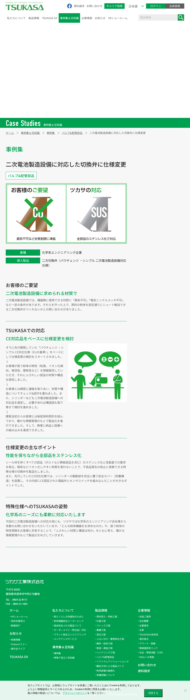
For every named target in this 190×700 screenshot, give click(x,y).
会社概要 (144, 620)
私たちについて (16, 18)
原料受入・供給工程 (151, 149)
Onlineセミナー (19, 644)
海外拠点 (144, 638)
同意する (153, 693)
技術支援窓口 (18, 620)
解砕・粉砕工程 (148, 197)
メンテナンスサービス (65, 638)
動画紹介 (15, 625)
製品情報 (33, 18)
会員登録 (174, 6)
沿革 (141, 629)
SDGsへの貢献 (146, 657)
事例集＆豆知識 (69, 18)
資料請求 (79, 6)
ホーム (14, 610)
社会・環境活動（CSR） (151, 652)
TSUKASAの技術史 (148, 634)
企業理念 (144, 625)
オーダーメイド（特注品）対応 (70, 629)
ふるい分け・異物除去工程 (155, 189)
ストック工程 (147, 165)
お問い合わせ (94, 6)
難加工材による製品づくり (110, 666)
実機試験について (106, 675)
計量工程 (144, 157)
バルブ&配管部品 (21, 175)
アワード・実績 (147, 643)
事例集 (57, 653)
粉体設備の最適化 (106, 670)
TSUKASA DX (49, 18)
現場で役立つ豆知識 (64, 657)
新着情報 (15, 639)
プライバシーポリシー (74, 693)
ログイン (155, 6)
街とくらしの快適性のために (69, 616)
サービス (144, 238)
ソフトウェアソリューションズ (113, 661)
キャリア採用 (114, 6)
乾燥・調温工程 (148, 205)
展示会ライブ (18, 648)
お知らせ (100, 18)
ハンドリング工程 (149, 214)
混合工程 (144, 181)
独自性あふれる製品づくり (67, 625)
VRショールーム (117, 18)
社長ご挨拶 (145, 616)
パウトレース (146, 222)
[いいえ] (185, 690)
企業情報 (86, 18)
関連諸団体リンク (148, 648)
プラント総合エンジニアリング (70, 634)
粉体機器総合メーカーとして (69, 620)
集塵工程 (144, 173)
